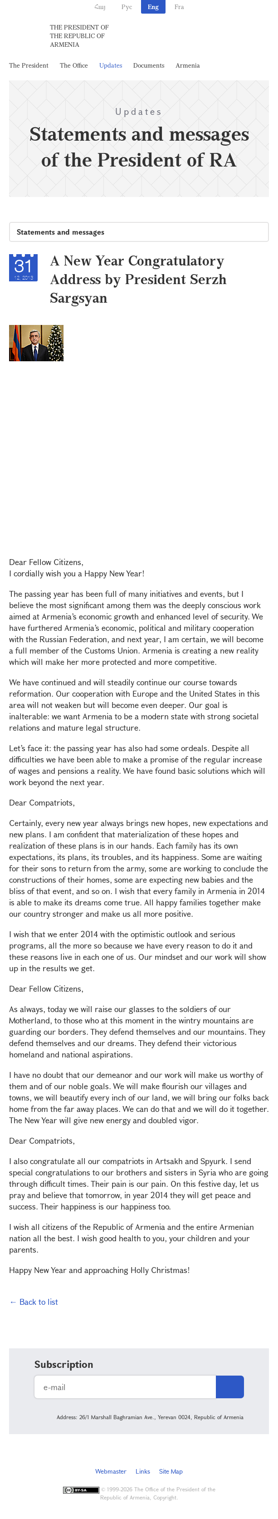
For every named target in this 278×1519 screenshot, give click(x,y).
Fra (179, 6)
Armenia (188, 65)
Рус (127, 6)
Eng (153, 6)
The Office (74, 65)
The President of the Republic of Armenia (79, 36)
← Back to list (33, 1301)
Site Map (171, 1471)
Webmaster (111, 1471)
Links (143, 1471)
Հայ (100, 6)
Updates (110, 65)
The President (29, 65)
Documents (148, 65)
